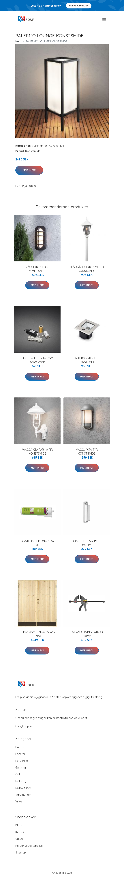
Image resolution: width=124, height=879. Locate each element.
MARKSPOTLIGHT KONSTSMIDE (86, 360)
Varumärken (40, 145)
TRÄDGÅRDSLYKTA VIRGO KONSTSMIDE (86, 269)
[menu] (104, 19)
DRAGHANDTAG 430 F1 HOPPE (87, 543)
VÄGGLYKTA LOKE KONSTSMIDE (37, 269)
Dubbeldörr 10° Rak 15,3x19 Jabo (37, 634)
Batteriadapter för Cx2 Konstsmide (37, 360)
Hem (18, 41)
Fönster (20, 754)
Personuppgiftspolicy (29, 845)
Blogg (19, 825)
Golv (18, 774)
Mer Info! (29, 170)
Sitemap (20, 852)
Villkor (19, 839)
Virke (18, 801)
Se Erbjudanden (79, 5)
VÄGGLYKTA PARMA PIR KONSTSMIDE (37, 451)
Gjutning (20, 767)
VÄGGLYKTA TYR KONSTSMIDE (87, 451)
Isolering (20, 781)
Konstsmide (56, 145)
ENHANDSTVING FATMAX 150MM (86, 634)
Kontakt (20, 832)
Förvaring (21, 760)
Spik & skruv (23, 788)
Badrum (20, 747)
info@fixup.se (24, 726)
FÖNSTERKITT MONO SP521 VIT (37, 543)
